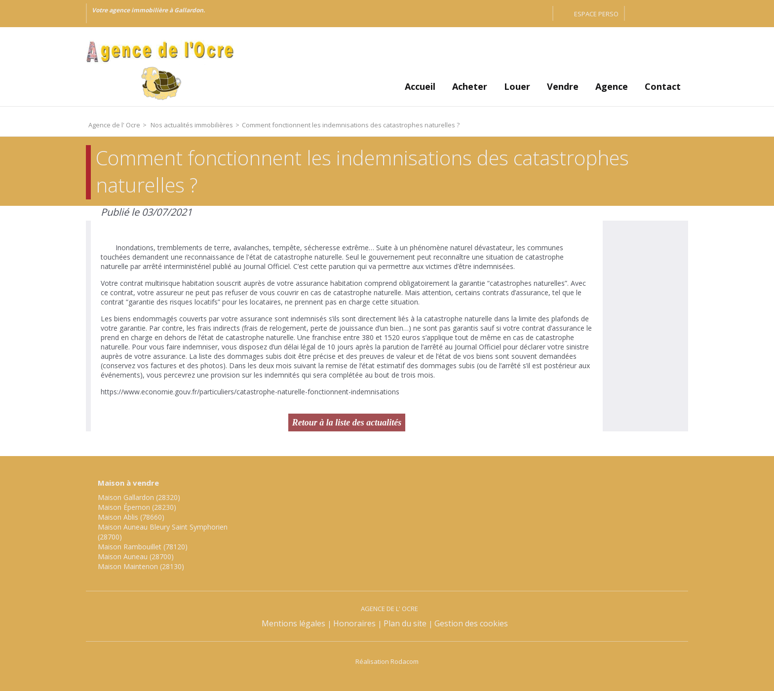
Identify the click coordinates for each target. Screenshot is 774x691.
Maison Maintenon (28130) (141, 566)
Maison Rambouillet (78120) (143, 546)
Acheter (469, 86)
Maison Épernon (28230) (137, 507)
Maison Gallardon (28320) (139, 497)
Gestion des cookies (471, 623)
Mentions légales (293, 623)
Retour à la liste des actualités (347, 422)
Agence (611, 86)
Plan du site (405, 623)
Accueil (420, 86)
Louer (517, 86)
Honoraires (354, 623)
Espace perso (596, 13)
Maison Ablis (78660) (131, 517)
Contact (663, 86)
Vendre (563, 86)
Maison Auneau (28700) (136, 556)
